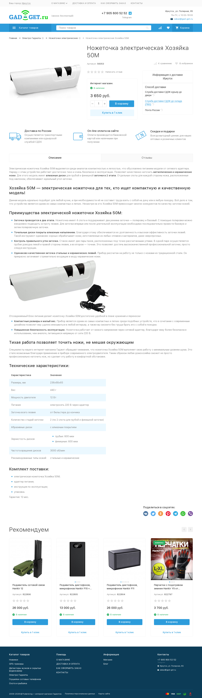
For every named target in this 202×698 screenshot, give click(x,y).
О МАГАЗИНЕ (63, 659)
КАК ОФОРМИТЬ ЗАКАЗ (113, 3)
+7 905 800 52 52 (114, 13)
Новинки (13, 659)
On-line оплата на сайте (103, 130)
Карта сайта (104, 694)
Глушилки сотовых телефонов (25, 679)
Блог (105, 664)
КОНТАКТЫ (137, 3)
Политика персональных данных (80, 694)
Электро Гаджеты (31, 38)
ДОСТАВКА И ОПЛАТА (84, 3)
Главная (13, 38)
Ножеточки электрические (63, 38)
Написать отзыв (113, 72)
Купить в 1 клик (112, 112)
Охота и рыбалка (18, 683)
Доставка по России (38, 130)
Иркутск (26, 3)
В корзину (121, 103)
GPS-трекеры (16, 664)
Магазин (107, 659)
